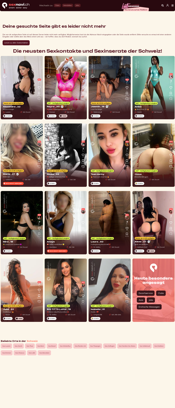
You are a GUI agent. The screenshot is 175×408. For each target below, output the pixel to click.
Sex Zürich (18, 346)
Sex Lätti (32, 353)
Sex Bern (40, 346)
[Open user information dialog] (167, 5)
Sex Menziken (44, 353)
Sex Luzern (6, 346)
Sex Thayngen (95, 346)
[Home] (18, 5)
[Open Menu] (172, 5)
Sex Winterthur (65, 346)
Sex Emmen (6, 353)
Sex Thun (30, 346)
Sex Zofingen (109, 346)
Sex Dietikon (158, 346)
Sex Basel (52, 346)
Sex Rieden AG (80, 346)
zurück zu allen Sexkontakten (16, 43)
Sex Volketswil (145, 346)
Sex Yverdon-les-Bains (127, 346)
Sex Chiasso (19, 353)
